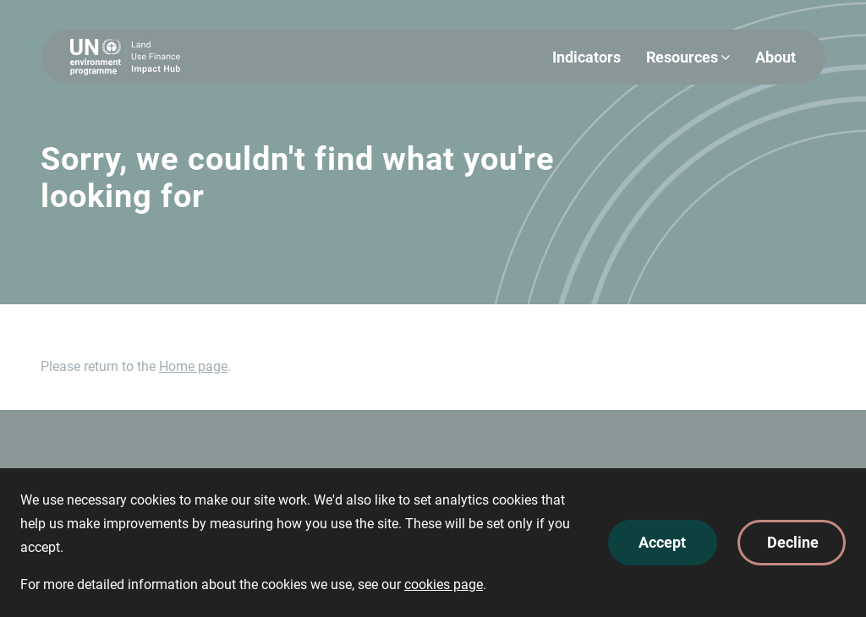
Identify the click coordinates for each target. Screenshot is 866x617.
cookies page (443, 584)
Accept (662, 542)
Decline (793, 542)
